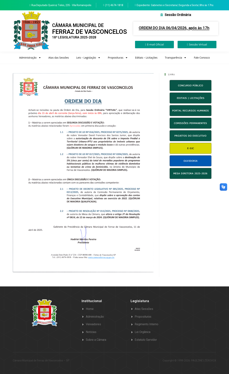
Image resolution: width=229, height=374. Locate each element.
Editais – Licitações (146, 57)
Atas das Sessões (58, 57)
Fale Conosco (202, 57)
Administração (30, 58)
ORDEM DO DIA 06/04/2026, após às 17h (174, 28)
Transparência (175, 58)
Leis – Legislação (88, 58)
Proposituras (118, 58)
